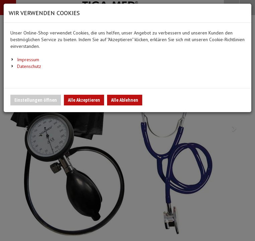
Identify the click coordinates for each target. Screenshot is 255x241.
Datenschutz (29, 66)
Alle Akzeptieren (84, 100)
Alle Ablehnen (124, 100)
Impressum (28, 60)
